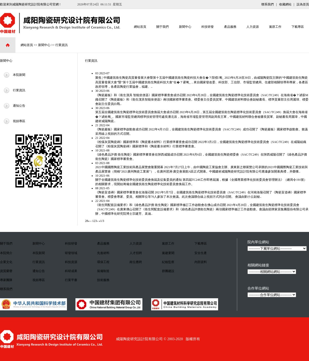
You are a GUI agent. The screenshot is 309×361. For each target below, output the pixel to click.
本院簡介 (6, 253)
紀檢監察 (168, 262)
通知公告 (19, 105)
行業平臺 (71, 280)
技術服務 (103, 280)
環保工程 (103, 262)
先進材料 (103, 253)
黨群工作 (275, 25)
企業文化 (6, 262)
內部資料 (200, 262)
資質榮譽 (6, 271)
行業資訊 (61, 45)
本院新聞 (19, 75)
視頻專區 (19, 121)
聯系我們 (267, 4)
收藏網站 (285, 4)
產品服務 (230, 25)
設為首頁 (303, 4)
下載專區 (297, 25)
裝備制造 (103, 271)
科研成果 (71, 271)
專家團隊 (6, 280)
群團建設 (168, 271)
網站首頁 (140, 25)
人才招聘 (136, 253)
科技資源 (71, 262)
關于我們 (162, 25)
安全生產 (200, 253)
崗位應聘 (136, 262)
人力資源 (252, 25)
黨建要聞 (168, 253)
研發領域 (71, 253)
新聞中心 (185, 25)
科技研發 (207, 25)
